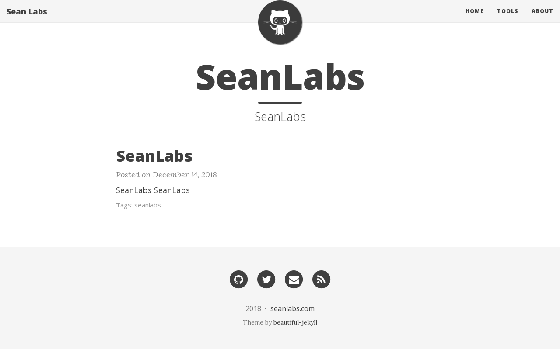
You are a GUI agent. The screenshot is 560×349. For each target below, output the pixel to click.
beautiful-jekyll (295, 322)
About (542, 19)
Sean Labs (27, 19)
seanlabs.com (292, 308)
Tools (507, 19)
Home (475, 19)
